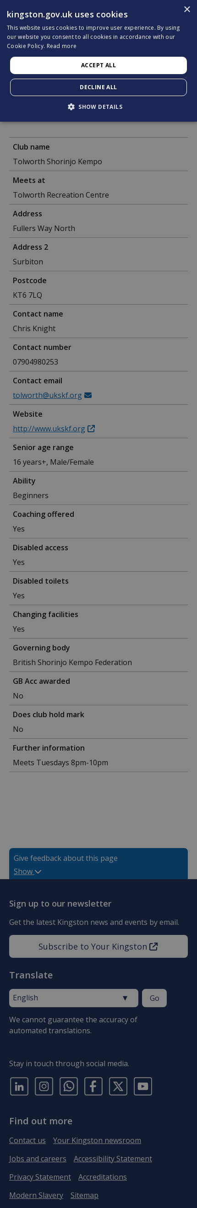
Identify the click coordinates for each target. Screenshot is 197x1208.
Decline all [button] (98, 87)
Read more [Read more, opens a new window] (62, 46)
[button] (98, 106)
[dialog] (98, 61)
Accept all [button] (98, 65)
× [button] (186, 9)
